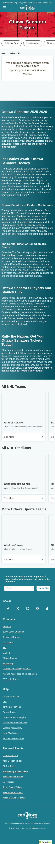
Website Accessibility (12, 728)
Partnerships (9, 663)
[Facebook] (8, 609)
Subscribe (43, 588)
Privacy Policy (9, 712)
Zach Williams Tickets (13, 792)
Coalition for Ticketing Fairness (17, 668)
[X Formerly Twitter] (18, 609)
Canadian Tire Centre (19, 123)
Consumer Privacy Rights (14, 717)
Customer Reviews (11, 637)
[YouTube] (37, 609)
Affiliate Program (10, 658)
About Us (7, 626)
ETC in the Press (10, 679)
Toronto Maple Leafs (23, 171)
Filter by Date (11, 43)
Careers (6, 653)
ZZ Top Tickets (9, 766)
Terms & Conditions (12, 707)
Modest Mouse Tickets (13, 776)
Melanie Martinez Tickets (14, 798)
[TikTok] (47, 609)
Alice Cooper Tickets (12, 761)
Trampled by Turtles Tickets (15, 771)
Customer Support (11, 696)
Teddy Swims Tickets (12, 787)
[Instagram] (27, 609)
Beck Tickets (9, 782)
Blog (5, 647)
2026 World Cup (10, 755)
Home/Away (32, 43)
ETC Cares (8, 642)
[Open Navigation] (4, 7)
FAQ (5, 701)
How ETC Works (10, 733)
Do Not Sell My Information (15, 722)
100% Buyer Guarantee (13, 632)
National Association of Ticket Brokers (20, 674)
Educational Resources (13, 738)
